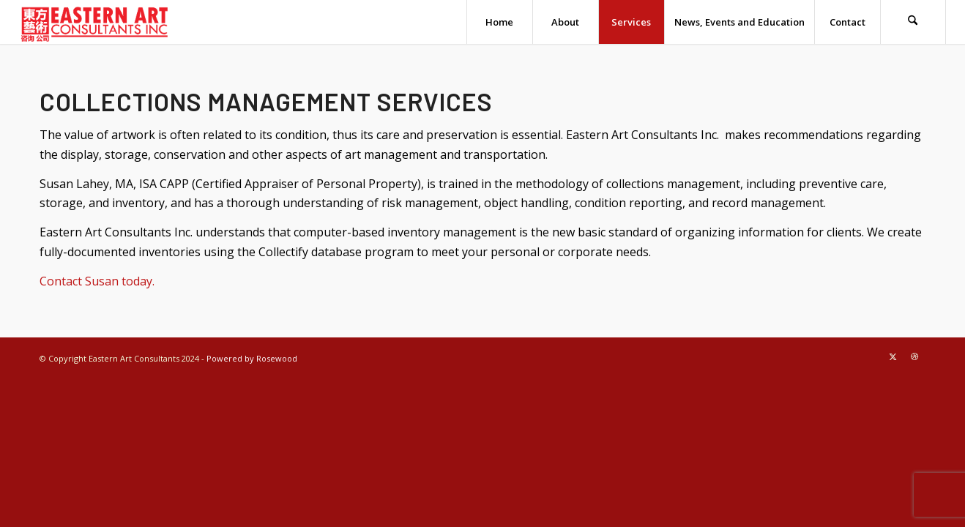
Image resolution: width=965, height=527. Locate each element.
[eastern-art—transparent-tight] (94, 22)
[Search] (913, 22)
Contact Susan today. (97, 281)
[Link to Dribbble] (914, 356)
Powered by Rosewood (251, 358)
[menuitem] (499, 22)
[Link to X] (892, 356)
